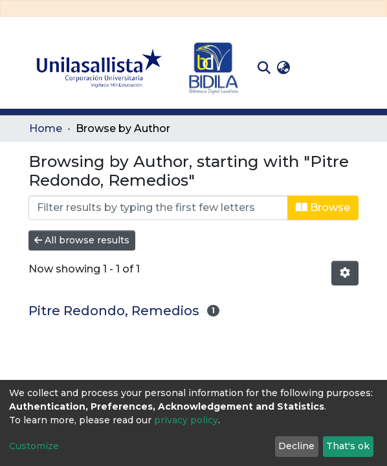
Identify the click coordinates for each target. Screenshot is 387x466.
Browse (323, 207)
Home (45, 128)
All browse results (81, 240)
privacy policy (186, 420)
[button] (283, 68)
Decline (296, 446)
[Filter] (158, 207)
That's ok (348, 446)
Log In (313, 67)
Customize (34, 446)
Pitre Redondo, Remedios (113, 310)
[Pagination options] (345, 273)
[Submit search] (264, 68)
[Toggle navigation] (349, 68)
